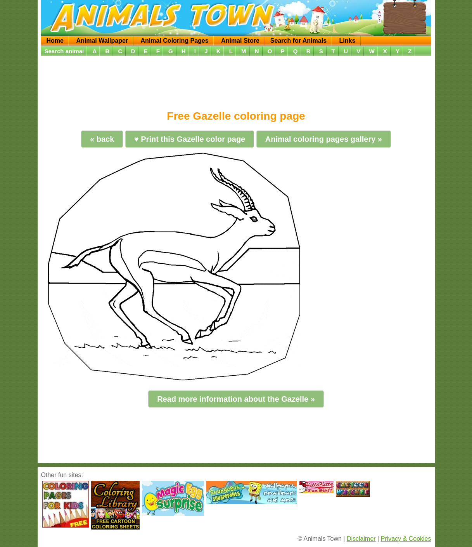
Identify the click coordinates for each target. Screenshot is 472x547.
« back (102, 139)
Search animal (64, 51)
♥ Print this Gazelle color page (189, 139)
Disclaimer (361, 538)
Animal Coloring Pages (175, 40)
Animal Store (240, 40)
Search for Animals (298, 40)
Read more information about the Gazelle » (236, 399)
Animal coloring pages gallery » (323, 139)
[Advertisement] (236, 80)
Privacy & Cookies (406, 538)
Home (55, 40)
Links (347, 40)
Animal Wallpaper (102, 40)
